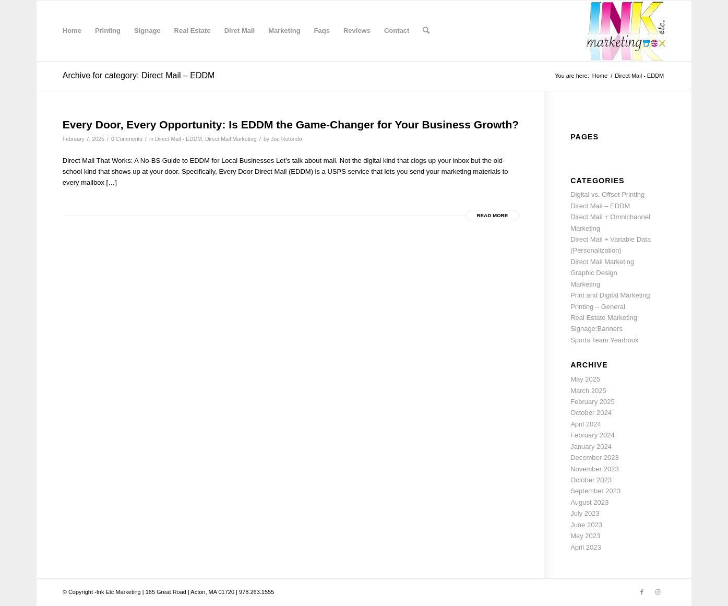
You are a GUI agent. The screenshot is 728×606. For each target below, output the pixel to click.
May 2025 (585, 379)
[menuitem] (72, 31)
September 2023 (595, 491)
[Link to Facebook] (642, 592)
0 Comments (126, 139)
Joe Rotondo (286, 139)
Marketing (585, 284)
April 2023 (585, 547)
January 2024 (591, 446)
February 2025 (592, 402)
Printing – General (597, 307)
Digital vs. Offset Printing (607, 194)
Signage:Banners (596, 328)
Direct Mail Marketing (231, 139)
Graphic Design (593, 273)
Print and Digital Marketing (610, 295)
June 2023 (586, 525)
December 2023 (594, 457)
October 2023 (591, 480)
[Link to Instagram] (657, 592)
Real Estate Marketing (603, 318)
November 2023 (594, 469)
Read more (492, 215)
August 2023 (589, 502)
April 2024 (585, 424)
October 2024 (591, 413)
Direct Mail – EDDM (600, 206)
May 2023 (585, 536)
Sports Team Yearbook (604, 340)
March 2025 (588, 391)
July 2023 (585, 513)
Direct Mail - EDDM (178, 139)
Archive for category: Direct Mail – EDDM (139, 75)
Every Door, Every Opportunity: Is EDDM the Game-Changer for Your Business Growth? (291, 124)
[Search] (426, 31)
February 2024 (592, 435)
